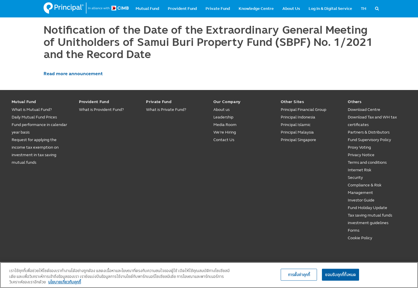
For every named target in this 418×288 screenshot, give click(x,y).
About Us (291, 8)
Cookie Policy (360, 237)
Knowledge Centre (256, 8)
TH (363, 8)
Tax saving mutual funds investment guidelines (370, 219)
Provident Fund (182, 8)
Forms (353, 230)
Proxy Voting (359, 147)
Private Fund (218, 8)
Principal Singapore (298, 139)
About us (221, 109)
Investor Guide (361, 200)
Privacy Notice (361, 154)
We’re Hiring (224, 132)
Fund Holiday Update (367, 207)
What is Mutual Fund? (32, 109)
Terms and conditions (367, 162)
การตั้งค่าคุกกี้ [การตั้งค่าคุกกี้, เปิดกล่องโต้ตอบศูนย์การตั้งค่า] (299, 274)
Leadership (223, 117)
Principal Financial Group (303, 109)
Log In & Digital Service (330, 8)
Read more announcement (73, 73)
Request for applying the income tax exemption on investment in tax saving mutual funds (35, 151)
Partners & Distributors (369, 132)
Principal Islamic (296, 124)
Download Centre (364, 109)
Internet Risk (359, 170)
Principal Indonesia (298, 117)
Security (355, 177)
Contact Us (223, 139)
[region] (209, 275)
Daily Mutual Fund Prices (34, 117)
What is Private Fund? (166, 109)
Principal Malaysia (297, 132)
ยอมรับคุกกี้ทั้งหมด (340, 274)
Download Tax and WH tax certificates (372, 121)
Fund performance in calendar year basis (39, 128)
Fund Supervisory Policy (369, 139)
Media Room (225, 124)
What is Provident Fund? (101, 109)
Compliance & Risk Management (364, 189)
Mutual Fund (147, 8)
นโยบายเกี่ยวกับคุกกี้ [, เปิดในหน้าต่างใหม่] (64, 282)
